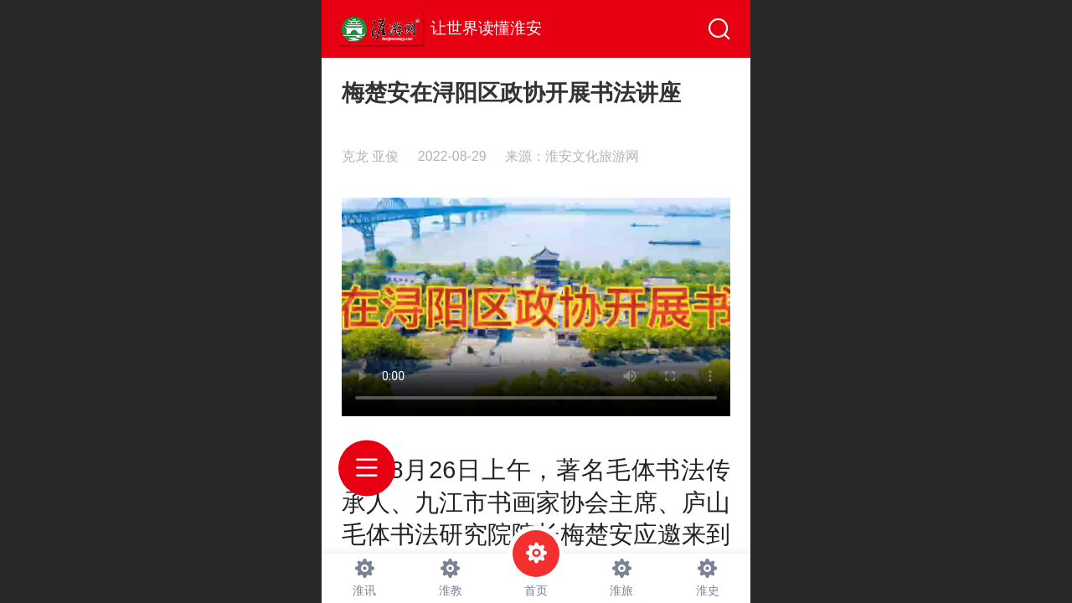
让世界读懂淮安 (486, 28)
